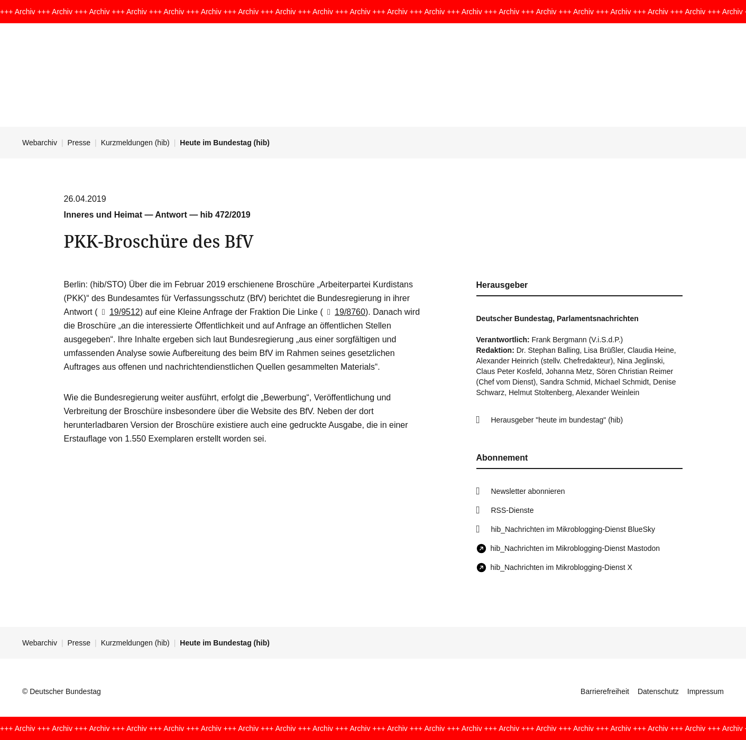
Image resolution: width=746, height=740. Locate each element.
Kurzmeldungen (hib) (135, 142)
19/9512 (119, 311)
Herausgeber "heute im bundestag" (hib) (557, 420)
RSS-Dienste (512, 510)
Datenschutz (658, 691)
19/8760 (344, 311)
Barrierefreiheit (605, 691)
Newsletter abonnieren (528, 491)
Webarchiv (39, 142)
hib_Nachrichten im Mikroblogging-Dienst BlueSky (573, 529)
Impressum (705, 691)
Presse (79, 142)
